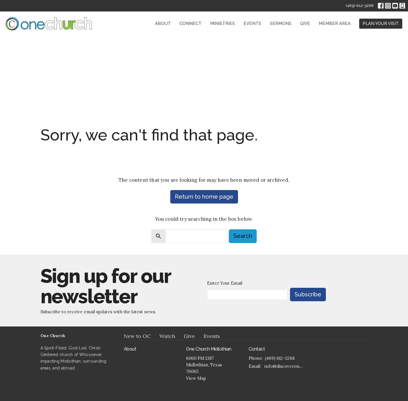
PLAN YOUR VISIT (381, 23)
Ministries (222, 23)
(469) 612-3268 (360, 5)
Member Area (335, 23)
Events (252, 23)
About (163, 23)
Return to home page (204, 196)
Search (242, 235)
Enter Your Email (224, 283)
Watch (167, 336)
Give (305, 23)
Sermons (280, 23)
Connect (190, 23)
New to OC (137, 336)
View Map (196, 378)
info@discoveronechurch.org (284, 366)
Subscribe (308, 294)
